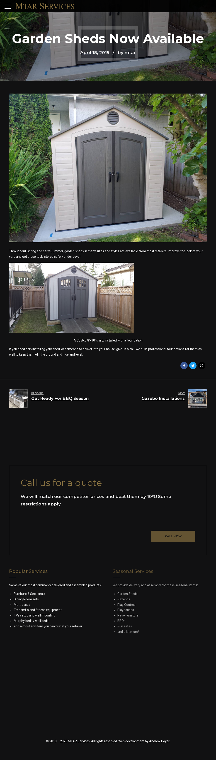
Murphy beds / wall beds (31, 621)
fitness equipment (49, 610)
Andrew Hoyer (159, 741)
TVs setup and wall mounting (34, 615)
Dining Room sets (26, 599)
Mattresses (22, 605)
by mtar (127, 52)
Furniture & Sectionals (29, 594)
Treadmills (21, 610)
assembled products (86, 585)
